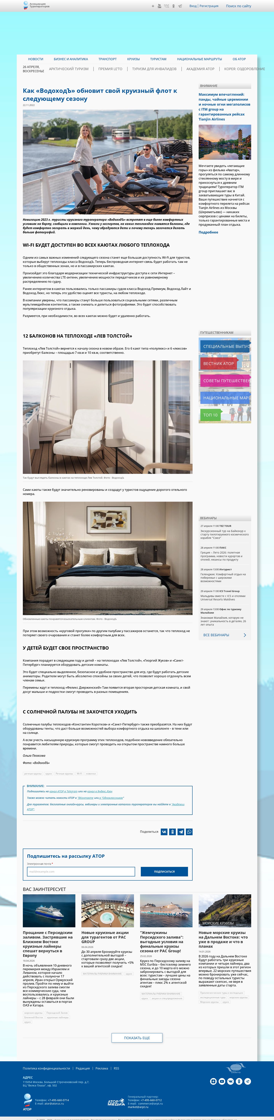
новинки (92, 773)
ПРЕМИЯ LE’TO (120, 69)
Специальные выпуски (218, 337)
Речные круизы (64, 773)
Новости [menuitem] (35, 59)
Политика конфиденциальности (44, 1065)
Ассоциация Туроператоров (40, 5)
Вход (194, 6)
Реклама (93, 1065)
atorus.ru (215, 1116)
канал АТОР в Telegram (63, 791)
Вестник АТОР (211, 354)
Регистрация (210, 6)
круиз (49, 773)
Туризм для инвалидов (157, 69)
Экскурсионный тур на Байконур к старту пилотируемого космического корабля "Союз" (223, 525)
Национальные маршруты (220, 388)
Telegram (181, 6)
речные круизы (33, 773)
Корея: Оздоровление (232, 69)
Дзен (154, 6)
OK (174, 6)
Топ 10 (206, 405)
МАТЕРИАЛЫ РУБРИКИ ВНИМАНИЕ (102, 970)
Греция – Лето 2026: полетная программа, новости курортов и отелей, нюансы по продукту (222, 546)
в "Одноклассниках (111, 796)
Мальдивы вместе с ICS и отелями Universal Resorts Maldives (223, 588)
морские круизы (33, 1009)
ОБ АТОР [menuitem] (239, 59)
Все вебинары (214, 625)
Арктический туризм (86, 69)
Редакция (76, 1065)
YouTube (160, 6)
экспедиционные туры (213, 994)
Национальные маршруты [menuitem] (199, 59)
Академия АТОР (195, 69)
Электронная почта (39, 860)
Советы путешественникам (221, 371)
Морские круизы (209, 998)
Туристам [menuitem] (158, 59)
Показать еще (137, 1035)
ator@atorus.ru (54, 1100)
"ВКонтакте (85, 796)
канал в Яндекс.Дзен (100, 791)
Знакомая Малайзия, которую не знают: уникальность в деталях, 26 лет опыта (224, 611)
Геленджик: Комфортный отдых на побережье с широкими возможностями (224, 568)
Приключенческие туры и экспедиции (222, 989)
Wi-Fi (80, 773)
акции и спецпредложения (167, 995)
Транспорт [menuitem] (108, 59)
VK (167, 6)
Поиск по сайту (239, 6)
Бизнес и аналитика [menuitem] (71, 59)
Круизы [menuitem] (133, 59)
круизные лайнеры (58, 1014)
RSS (107, 1065)
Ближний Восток (33, 1014)
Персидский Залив (57, 1009)
